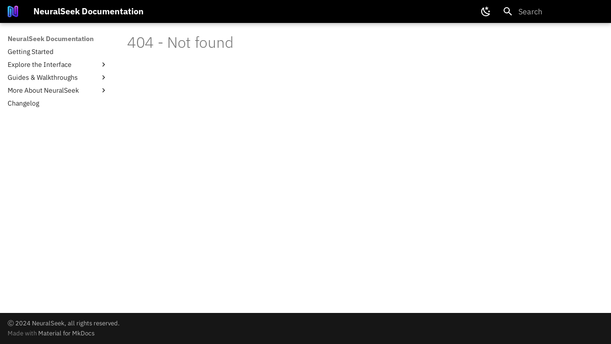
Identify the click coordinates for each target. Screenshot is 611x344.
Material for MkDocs (66, 333)
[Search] (553, 11)
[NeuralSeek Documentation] (13, 11)
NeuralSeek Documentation (51, 38)
